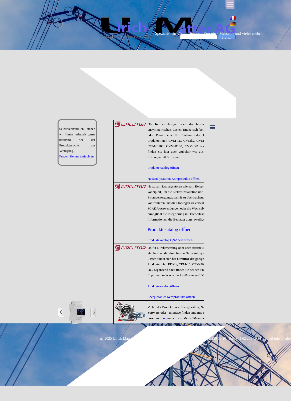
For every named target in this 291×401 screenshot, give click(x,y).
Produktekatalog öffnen (163, 167)
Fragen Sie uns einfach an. (77, 156)
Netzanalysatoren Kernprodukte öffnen (174, 178)
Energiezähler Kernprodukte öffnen (171, 297)
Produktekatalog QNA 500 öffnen (170, 240)
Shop (163, 318)
